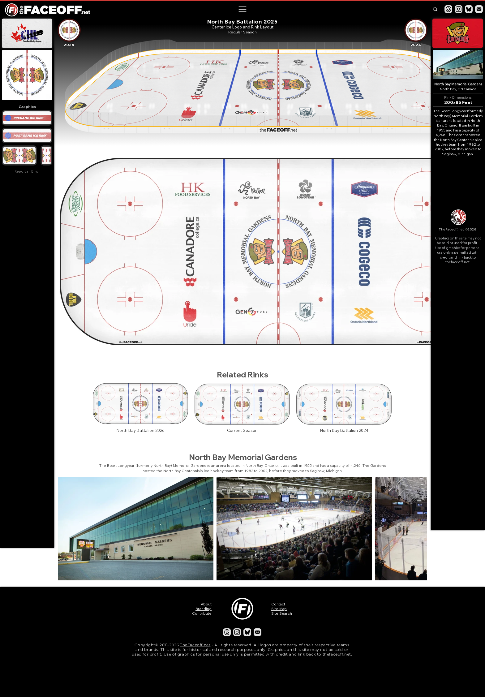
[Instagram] (458, 9)
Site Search (281, 613)
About (206, 604)
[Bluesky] (469, 9)
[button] (242, 9)
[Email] (479, 9)
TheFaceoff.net (195, 645)
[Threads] (448, 9)
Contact (278, 604)
